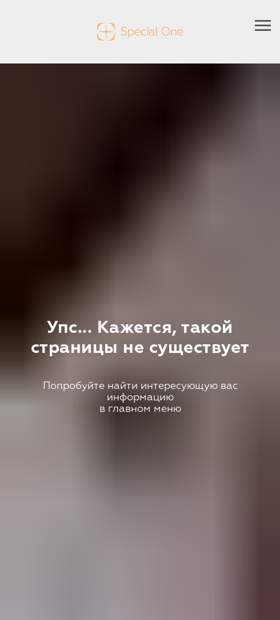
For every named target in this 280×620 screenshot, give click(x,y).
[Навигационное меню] (263, 25)
